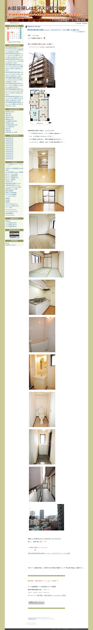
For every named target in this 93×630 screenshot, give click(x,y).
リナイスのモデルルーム (11, 203)
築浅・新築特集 (9, 190)
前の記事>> (85, 23)
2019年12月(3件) (9, 145)
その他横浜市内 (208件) (11, 121)
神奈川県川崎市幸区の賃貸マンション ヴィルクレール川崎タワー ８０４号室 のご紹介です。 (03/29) (14, 55)
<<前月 (9, 41)
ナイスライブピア (9, 215)
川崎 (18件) (8, 130)
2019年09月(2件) (9, 151)
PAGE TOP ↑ (31, 623)
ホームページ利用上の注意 (12, 205)
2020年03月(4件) (9, 140)
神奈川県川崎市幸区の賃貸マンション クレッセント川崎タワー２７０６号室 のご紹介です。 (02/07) (14, 98)
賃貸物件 (7, 202)
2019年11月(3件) (9, 147)
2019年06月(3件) (9, 156)
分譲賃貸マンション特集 (11, 188)
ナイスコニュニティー (10, 209)
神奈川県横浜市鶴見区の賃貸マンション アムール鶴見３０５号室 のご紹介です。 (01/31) (14, 103)
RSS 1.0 (7, 243)
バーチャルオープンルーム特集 (13, 187)
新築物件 (7, 198)
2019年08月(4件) (9, 153)
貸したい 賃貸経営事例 (11, 175)
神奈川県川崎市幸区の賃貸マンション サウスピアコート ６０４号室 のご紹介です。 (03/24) (14, 60)
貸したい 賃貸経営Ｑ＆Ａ (12, 177)
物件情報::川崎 (32, 618)
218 (15, 226)
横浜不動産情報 (9, 213)
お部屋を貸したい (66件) (11, 132)
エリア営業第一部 (9, 222)
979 (15, 222)
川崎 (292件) (8, 115)
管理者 (7, 220)
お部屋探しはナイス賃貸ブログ (17, 12)
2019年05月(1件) (9, 158)
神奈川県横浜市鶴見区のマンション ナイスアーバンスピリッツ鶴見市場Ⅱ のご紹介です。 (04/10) (14, 49)
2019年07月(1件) (9, 155)
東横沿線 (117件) (9, 119)
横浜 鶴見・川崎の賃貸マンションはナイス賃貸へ (51, 595)
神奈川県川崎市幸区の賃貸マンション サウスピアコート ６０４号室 (49, 553)
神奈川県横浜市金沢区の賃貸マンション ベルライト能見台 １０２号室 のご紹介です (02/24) (14, 85)
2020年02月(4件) (9, 141)
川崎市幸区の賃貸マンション (12, 185)
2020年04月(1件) (9, 138)
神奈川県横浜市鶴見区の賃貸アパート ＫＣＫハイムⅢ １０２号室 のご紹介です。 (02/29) (14, 79)
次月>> (19, 41)
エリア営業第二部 (9, 224)
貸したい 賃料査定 (10, 179)
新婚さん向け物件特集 (10, 192)
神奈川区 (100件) (9, 117)
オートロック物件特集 (10, 194)
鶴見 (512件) (8, 113)
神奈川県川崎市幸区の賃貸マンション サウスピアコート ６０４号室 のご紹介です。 (53, 30)
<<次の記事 (78, 23)
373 (15, 224)
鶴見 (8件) (7, 128)
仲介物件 (7, 200)
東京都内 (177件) (9, 122)
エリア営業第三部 (9, 226)
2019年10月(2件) (9, 149)
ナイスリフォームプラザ (11, 211)
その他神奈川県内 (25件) (11, 124)
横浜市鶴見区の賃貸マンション (13, 183)
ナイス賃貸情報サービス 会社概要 (14, 172)
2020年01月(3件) (9, 143)
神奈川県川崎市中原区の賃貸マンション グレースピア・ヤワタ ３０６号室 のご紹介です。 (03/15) (14, 74)
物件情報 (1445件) (9, 111)
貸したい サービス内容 (11, 173)
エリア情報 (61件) (9, 126)
